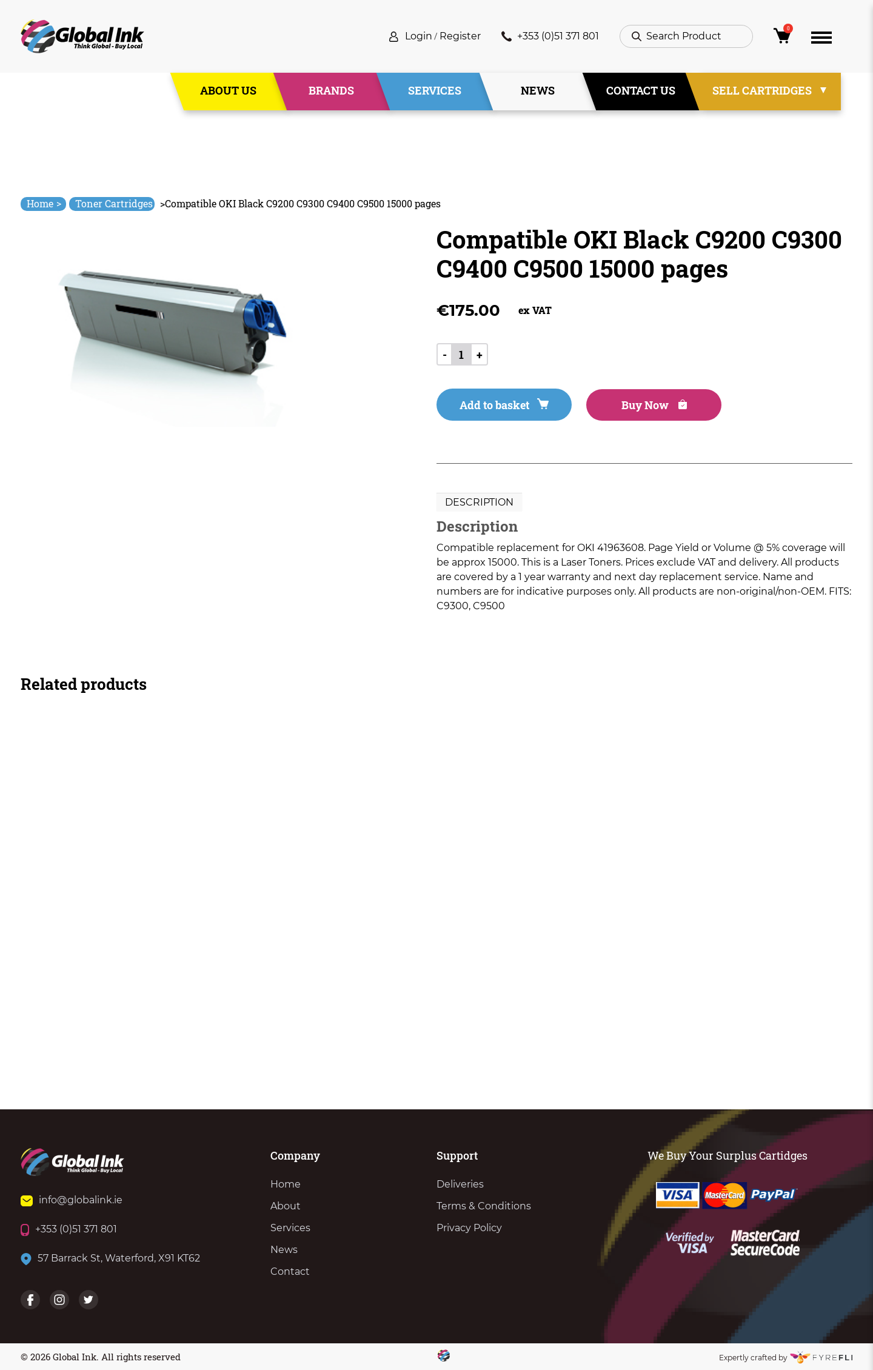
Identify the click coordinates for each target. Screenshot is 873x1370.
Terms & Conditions (483, 1206)
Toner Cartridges (114, 203)
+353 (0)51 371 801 (550, 36)
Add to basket (504, 405)
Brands (331, 90)
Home (44, 203)
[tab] (479, 502)
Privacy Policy (469, 1228)
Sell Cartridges (762, 90)
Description (479, 502)
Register (460, 36)
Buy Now (654, 405)
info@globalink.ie (71, 1200)
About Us (228, 90)
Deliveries (460, 1184)
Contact (290, 1271)
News (538, 90)
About (285, 1206)
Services (434, 90)
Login (418, 36)
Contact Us (640, 90)
